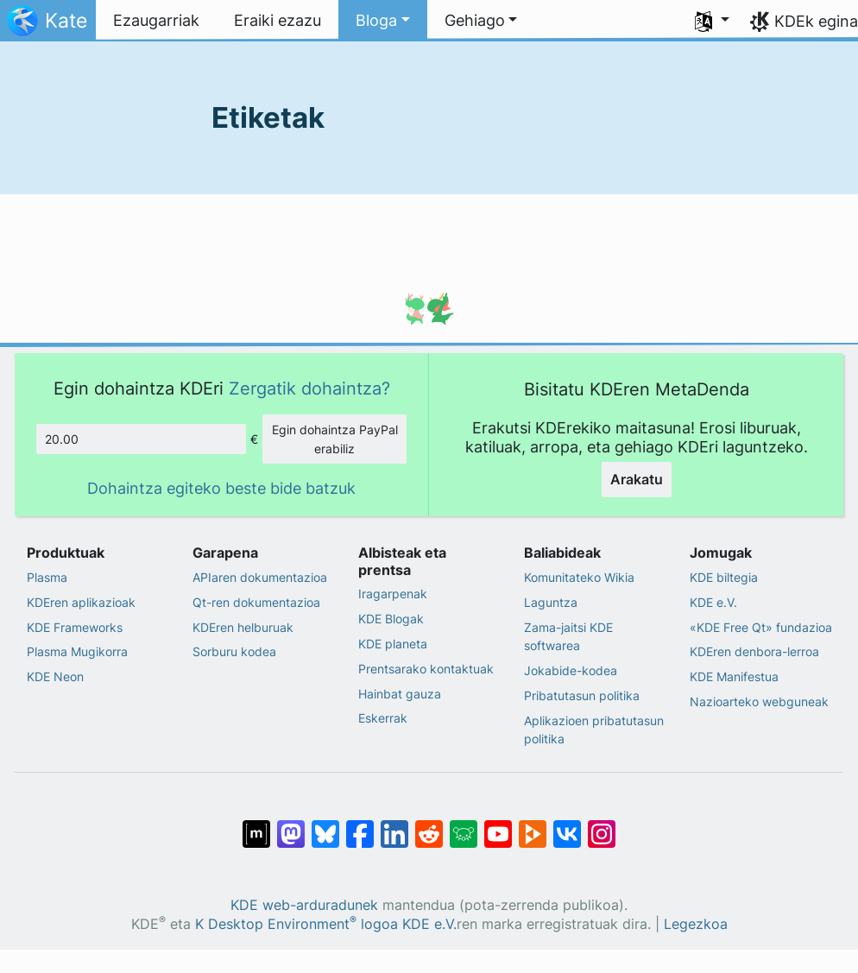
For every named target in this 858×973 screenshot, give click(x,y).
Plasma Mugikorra (77, 651)
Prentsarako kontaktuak (426, 668)
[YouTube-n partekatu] (498, 825)
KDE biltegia (724, 577)
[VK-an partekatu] (567, 825)
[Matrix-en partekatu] (256, 825)
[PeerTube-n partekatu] (532, 825)
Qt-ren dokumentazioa (256, 602)
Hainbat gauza (399, 693)
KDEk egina (816, 21)
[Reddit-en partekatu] (429, 825)
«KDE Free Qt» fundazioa (761, 627)
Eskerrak (382, 718)
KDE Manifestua (734, 676)
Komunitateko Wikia (579, 577)
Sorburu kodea (234, 651)
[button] (382, 20)
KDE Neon (55, 676)
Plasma (47, 577)
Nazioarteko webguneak (759, 701)
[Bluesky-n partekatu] (325, 825)
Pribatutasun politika (582, 695)
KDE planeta (392, 643)
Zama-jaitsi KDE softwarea (568, 637)
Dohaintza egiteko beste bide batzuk (221, 488)
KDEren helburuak (242, 627)
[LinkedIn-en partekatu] (394, 825)
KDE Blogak (391, 618)
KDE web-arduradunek (304, 905)
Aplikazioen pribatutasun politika (594, 730)
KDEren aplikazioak (81, 602)
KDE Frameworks (75, 627)
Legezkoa (696, 924)
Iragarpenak (392, 593)
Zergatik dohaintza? (309, 388)
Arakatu (636, 479)
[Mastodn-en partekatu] (291, 825)
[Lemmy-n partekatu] (463, 825)
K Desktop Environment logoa (296, 924)
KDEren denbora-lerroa (754, 651)
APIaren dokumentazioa (259, 577)
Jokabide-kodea (570, 670)
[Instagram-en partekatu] (601, 825)
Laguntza (550, 602)
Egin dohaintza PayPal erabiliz (335, 439)
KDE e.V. (713, 602)
